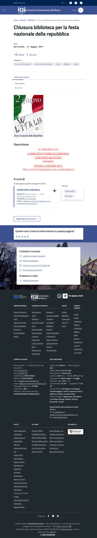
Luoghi (76, 318)
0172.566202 (31, 198)
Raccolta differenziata (39, 441)
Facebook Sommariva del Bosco (43, 444)
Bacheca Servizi (19, 479)
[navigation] (4, 10)
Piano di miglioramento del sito (20, 448)
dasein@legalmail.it (60, 417)
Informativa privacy (21, 486)
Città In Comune (62, 526)
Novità (23, 20)
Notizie (64, 312)
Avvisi (64, 326)
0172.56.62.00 (21, 370)
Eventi (76, 314)
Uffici (15, 319)
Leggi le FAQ (18, 455)
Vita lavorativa (51, 350)
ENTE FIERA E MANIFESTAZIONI (43, 437)
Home (16, 20)
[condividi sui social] (19, 54)
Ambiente (35, 319)
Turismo (49, 347)
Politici (16, 336)
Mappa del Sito (19, 507)
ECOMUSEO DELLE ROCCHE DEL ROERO (47, 434)
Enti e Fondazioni (20, 326)
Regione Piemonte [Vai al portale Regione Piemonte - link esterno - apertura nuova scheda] (19, 3)
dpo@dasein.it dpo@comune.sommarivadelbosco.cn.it (64, 413)
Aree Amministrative (21, 315)
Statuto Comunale (20, 482)
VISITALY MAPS (37, 431)
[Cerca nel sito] (80, 10)
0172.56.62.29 (22, 373)
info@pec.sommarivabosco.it (27, 203)
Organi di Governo (20, 312)
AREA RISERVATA (47, 534)
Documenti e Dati (20, 322)
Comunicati (66, 319)
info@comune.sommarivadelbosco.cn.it (37, 201)
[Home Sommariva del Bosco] (40, 10)
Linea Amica (53, 448)
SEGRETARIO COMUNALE (28, 189)
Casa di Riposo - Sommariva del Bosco (63, 431)
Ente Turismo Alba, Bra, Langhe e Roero (46, 448)
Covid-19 (65, 322)
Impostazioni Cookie (21, 493)
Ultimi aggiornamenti (21, 500)
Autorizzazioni (37, 333)
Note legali (17, 489)
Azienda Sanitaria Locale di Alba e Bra (62, 434)
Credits (16, 496)
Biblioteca (31, 20)
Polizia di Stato (37, 451)
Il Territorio (77, 321)
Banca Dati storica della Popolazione (62, 451)
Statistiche (17, 503)
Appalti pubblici (37, 329)
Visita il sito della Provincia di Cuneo (62, 441)
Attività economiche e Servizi (78, 342)
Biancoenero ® (66, 529)
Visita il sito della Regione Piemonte (62, 437)
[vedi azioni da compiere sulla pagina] (31, 54)
